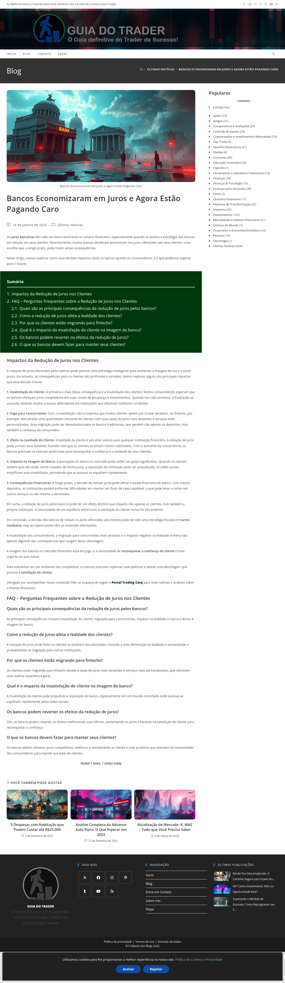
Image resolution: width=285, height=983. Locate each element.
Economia (219, 157)
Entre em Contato (158, 892)
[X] (85, 877)
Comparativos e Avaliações (231, 126)
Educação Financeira (227, 163)
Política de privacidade (118, 942)
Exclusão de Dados (169, 942)
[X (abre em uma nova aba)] (244, 4)
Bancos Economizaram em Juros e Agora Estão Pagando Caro (228, 69)
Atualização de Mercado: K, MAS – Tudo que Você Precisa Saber (164, 827)
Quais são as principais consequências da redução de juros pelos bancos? (83, 308)
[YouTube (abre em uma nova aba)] (271, 4)
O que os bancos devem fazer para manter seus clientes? (68, 344)
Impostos (219, 209)
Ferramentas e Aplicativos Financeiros (238, 173)
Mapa (150, 909)
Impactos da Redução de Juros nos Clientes (49, 293)
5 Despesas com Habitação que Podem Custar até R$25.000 (37, 827)
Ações (217, 116)
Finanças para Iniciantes (229, 189)
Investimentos (222, 215)
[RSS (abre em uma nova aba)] (276, 4)
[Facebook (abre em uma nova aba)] (250, 4)
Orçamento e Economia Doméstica (236, 230)
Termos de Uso (144, 942)
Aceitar (128, 969)
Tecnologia (220, 241)
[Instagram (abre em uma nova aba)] (260, 4)
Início (150, 875)
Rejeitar (156, 969)
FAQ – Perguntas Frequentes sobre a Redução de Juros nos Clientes (72, 301)
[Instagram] (112, 877)
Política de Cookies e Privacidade (198, 959)
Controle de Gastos (226, 131)
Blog (149, 883)
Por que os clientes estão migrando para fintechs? (61, 322)
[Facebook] (98, 877)
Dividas (218, 152)
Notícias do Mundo (225, 225)
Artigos (218, 121)
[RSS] (112, 891)
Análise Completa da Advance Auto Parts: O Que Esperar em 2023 (101, 829)
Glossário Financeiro (226, 199)
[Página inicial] (141, 69)
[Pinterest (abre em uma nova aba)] (255, 4)
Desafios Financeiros (227, 147)
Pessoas (218, 235)
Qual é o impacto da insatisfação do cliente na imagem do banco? (76, 330)
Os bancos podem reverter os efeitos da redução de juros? (69, 337)
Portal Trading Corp (127, 582)
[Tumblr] (85, 891)
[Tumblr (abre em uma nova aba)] (265, 4)
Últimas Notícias (70, 225)
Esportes (219, 168)
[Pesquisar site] (274, 54)
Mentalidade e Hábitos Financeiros (236, 220)
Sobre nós (153, 901)
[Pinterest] (125, 877)
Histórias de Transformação (231, 204)
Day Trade (220, 142)
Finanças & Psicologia (227, 183)
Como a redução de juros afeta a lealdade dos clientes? (66, 315)
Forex (217, 194)
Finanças (219, 178)
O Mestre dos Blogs (140, 946)
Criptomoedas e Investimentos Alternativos (242, 137)
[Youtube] (98, 891)
